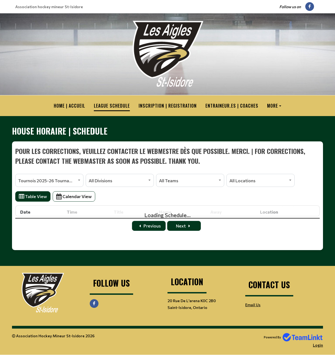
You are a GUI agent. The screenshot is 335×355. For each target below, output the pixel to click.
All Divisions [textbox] (100, 180)
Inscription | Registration (168, 105)
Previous (149, 225)
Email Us (253, 304)
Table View (33, 196)
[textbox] (167, 156)
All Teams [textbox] (168, 180)
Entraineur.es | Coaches (231, 105)
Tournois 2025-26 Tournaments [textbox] (50, 180)
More (272, 105)
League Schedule (112, 105)
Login (318, 345)
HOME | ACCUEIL (69, 105)
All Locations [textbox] (242, 180)
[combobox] (49, 180)
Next (184, 225)
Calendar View (74, 196)
